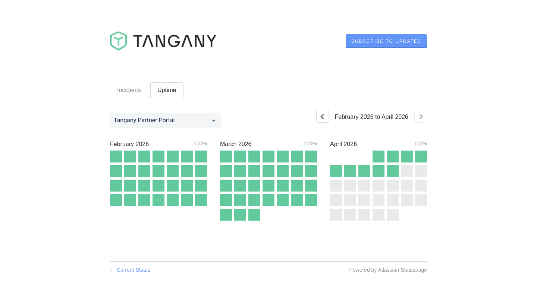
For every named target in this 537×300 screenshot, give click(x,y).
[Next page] (420, 116)
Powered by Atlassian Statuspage (388, 270)
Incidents (129, 90)
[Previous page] (322, 116)
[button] (386, 41)
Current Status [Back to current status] (130, 270)
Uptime (166, 90)
